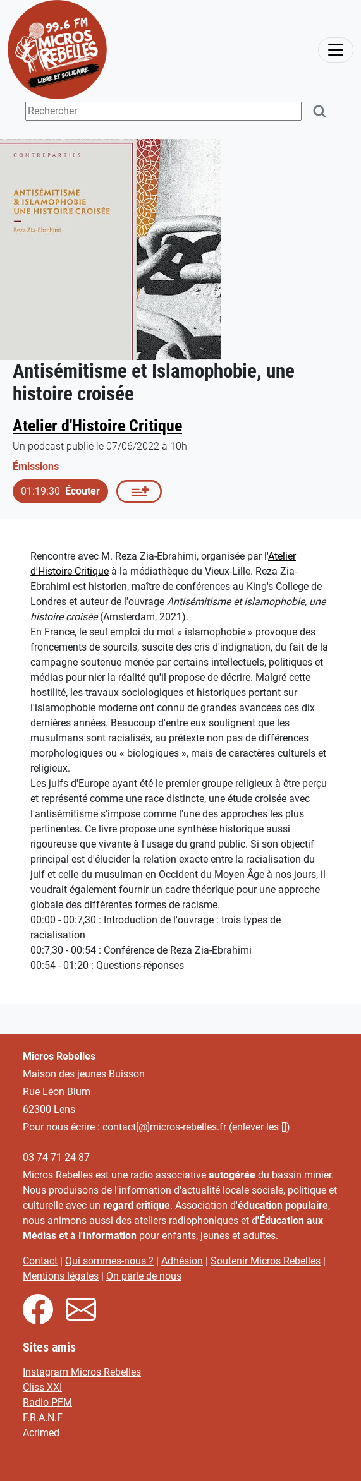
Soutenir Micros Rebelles (266, 1261)
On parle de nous (143, 1276)
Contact (40, 1261)
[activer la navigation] (335, 50)
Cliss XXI (42, 1387)
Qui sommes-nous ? (109, 1261)
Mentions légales (61, 1276)
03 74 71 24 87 (56, 1157)
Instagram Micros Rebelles (82, 1372)
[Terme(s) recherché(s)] (163, 111)
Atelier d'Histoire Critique (97, 425)
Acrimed (41, 1433)
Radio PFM (47, 1402)
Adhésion (182, 1261)
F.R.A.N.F (43, 1418)
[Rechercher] (320, 111)
